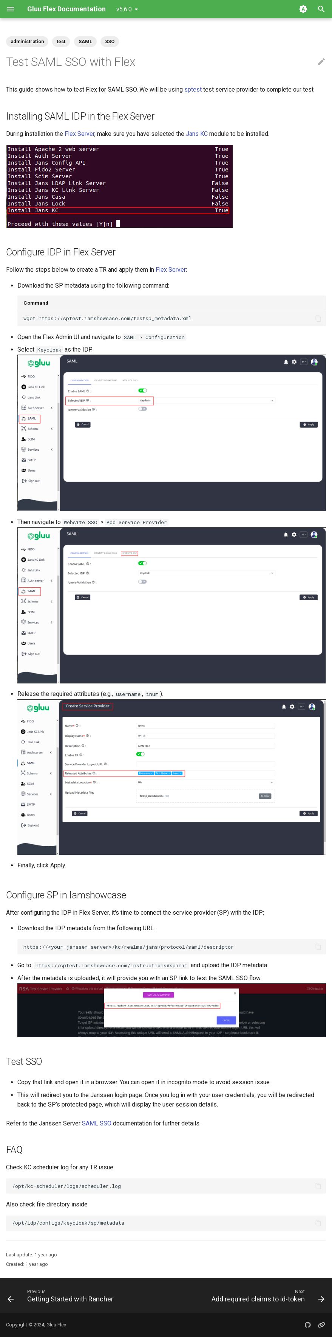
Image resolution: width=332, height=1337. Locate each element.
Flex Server (79, 133)
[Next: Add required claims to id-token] (266, 1295)
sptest (193, 89)
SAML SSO (96, 1123)
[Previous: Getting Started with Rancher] (62, 1295)
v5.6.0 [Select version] (124, 9)
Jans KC (197, 133)
